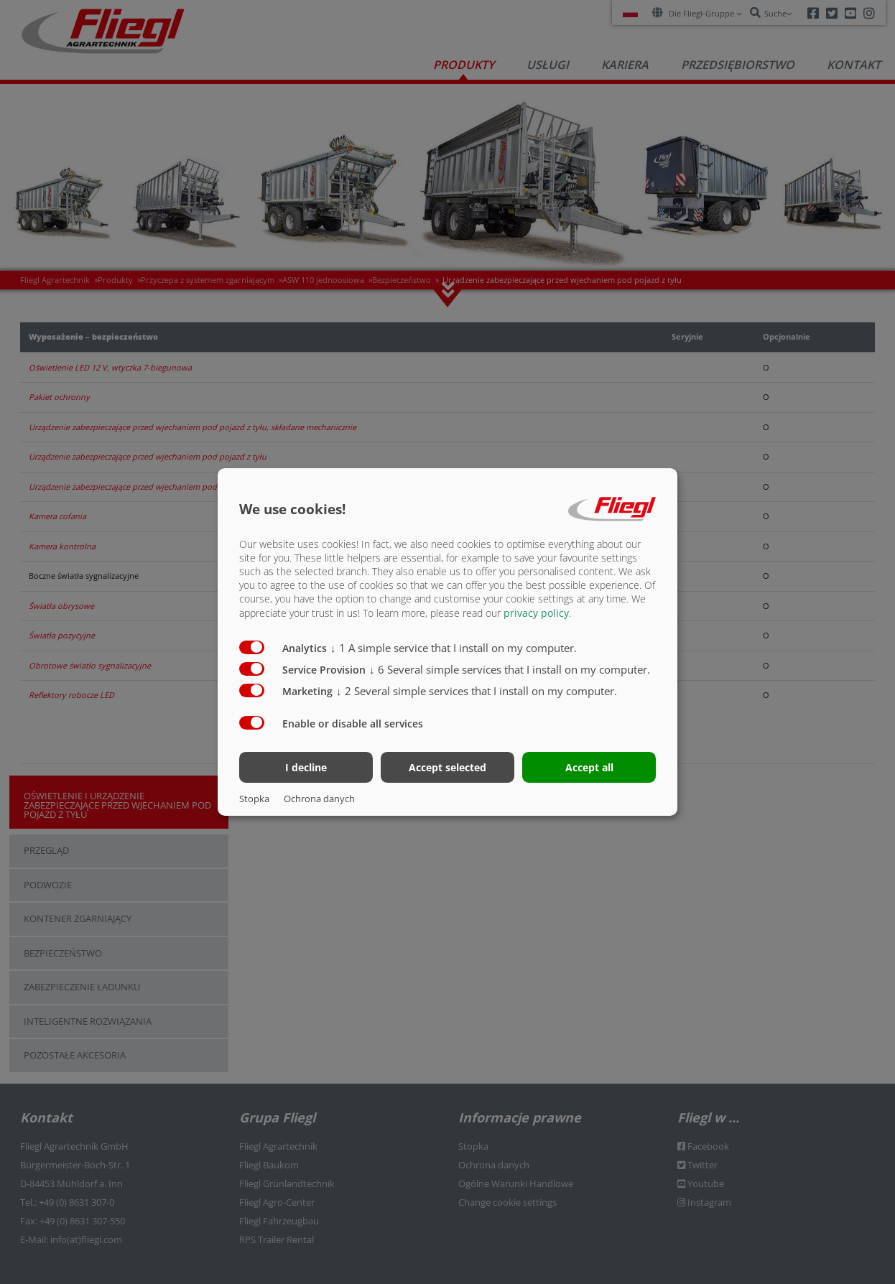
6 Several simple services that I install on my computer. (509, 668)
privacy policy (536, 612)
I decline (306, 767)
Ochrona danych (319, 798)
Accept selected (447, 767)
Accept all (589, 767)
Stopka (254, 798)
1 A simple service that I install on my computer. (453, 647)
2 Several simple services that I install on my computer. (476, 690)
